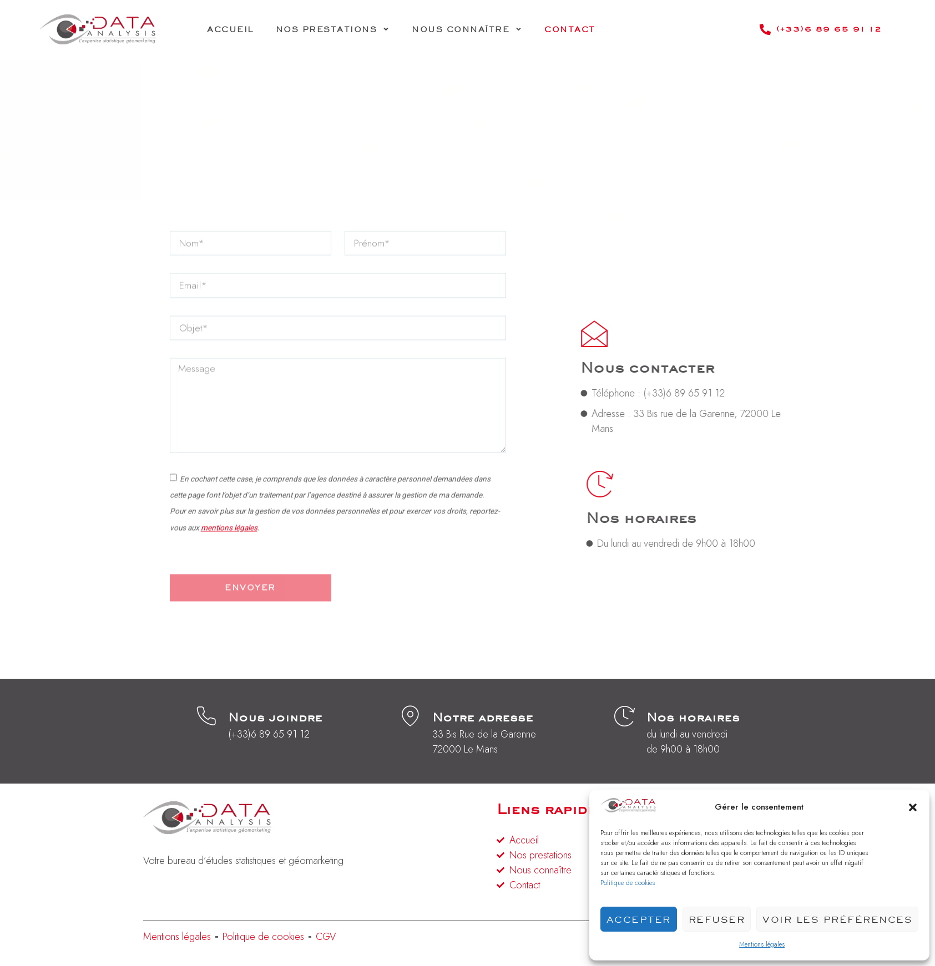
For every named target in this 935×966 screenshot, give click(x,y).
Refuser (717, 919)
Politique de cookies (627, 883)
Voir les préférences (837, 919)
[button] (912, 807)
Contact (569, 29)
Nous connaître (467, 29)
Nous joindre (275, 719)
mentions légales (229, 559)
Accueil (230, 29)
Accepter (639, 919)
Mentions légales (762, 944)
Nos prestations (333, 29)
